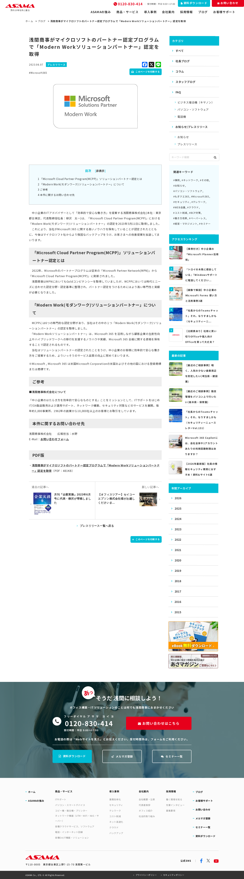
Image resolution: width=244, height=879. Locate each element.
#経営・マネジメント (185, 223)
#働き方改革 (180, 218)
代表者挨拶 (144, 805)
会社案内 (168, 12)
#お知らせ (179, 185)
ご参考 (43, 189)
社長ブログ (183, 61)
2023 (178, 529)
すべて (180, 51)
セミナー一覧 (172, 756)
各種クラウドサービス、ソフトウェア (74, 826)
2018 (178, 581)
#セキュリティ (181, 202)
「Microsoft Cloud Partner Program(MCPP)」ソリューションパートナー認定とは (90, 179)
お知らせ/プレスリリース (191, 127)
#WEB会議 (179, 207)
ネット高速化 (116, 821)
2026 (178, 498)
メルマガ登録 (122, 756)
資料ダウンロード (72, 756)
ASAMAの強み (101, 12)
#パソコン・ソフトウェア (187, 191)
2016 (178, 602)
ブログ (203, 12)
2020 (178, 560)
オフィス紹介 (146, 810)
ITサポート (60, 799)
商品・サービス (127, 12)
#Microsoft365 (38, 72)
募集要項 (170, 810)
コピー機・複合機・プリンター (71, 810)
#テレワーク (198, 202)
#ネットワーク (190, 180)
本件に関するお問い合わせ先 (56, 195)
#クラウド (193, 207)
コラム (180, 71)
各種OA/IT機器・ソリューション (72, 837)
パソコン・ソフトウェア (193, 109)
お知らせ (183, 137)
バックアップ (116, 833)
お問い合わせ (203, 809)
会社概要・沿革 (147, 799)
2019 (178, 571)
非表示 (100, 171)
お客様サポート (224, 12)
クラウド (114, 827)
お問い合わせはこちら (159, 723)
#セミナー (205, 223)
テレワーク (115, 810)
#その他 (204, 180)
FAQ (178, 92)
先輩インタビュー (175, 805)
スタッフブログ (186, 82)
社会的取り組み (147, 816)
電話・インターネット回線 (69, 832)
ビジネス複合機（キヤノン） (196, 102)
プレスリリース (187, 144)
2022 (178, 539)
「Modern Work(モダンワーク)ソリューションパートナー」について (81, 184)
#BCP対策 (195, 212)
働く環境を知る (174, 799)
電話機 (181, 117)
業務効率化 (115, 799)
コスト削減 (115, 816)
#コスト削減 (180, 212)
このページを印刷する (145, 71)
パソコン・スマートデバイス (70, 805)
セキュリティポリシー (173, 874)
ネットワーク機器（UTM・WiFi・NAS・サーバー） (77, 818)
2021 (178, 550)
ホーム (29, 21)
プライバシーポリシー (146, 874)
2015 (178, 612)
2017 (178, 591)
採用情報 (186, 12)
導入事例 (150, 12)
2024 (178, 519)
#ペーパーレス (197, 218)
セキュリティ (116, 805)
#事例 (176, 180)
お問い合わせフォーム (54, 439)
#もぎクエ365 (181, 196)
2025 (178, 508)
